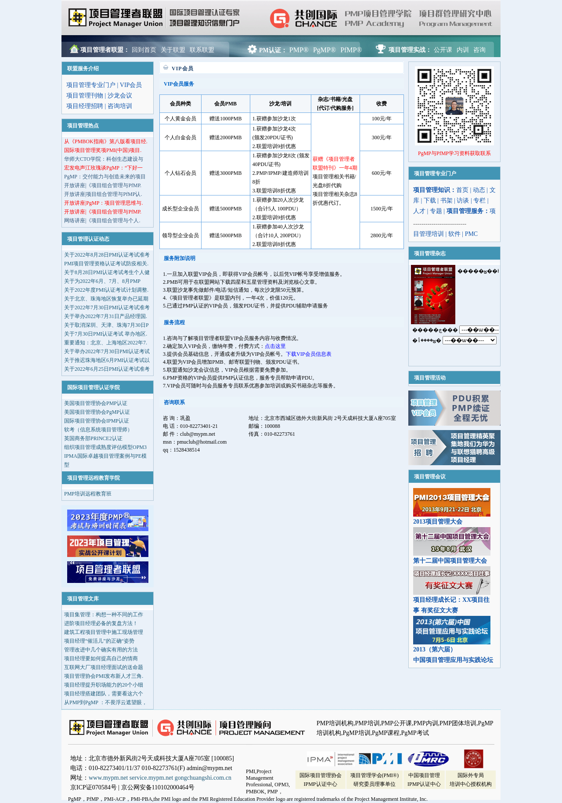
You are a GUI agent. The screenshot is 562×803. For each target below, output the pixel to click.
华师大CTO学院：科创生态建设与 (103, 159)
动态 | (481, 190)
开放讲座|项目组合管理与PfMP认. (103, 194)
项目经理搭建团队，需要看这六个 (103, 694)
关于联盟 (173, 50)
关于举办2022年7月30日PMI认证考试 (107, 351)
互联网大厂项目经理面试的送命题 (103, 667)
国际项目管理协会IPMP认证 (96, 421)
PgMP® (324, 50)
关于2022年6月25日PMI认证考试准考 (107, 369)
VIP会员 (131, 85)
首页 (462, 190)
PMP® (299, 50)
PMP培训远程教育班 (88, 494)
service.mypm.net (151, 777)
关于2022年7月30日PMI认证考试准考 (107, 307)
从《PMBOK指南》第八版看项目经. (106, 141)
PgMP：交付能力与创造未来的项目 (105, 177)
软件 (454, 234)
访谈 (463, 200)
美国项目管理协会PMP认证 (95, 403)
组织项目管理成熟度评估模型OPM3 (105, 447)
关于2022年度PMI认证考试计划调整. (106, 290)
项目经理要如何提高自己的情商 (101, 658)
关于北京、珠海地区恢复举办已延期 (106, 299)
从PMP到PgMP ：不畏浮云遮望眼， (105, 702)
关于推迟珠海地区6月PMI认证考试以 (107, 360)
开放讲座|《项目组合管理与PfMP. (102, 185)
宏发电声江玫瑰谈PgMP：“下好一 (103, 168)
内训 (463, 50)
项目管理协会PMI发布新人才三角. (103, 676)
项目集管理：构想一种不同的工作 (103, 614)
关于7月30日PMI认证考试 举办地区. (105, 334)
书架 (446, 200)
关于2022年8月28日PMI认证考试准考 (107, 255)
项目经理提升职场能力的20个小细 (103, 685)
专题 (436, 211)
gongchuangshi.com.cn (203, 777)
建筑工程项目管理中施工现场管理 (103, 632)
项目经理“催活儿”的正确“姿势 (99, 641)
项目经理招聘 (84, 106)
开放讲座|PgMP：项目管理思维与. (103, 203)
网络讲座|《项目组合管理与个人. (102, 220)
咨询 (479, 50)
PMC (471, 234)
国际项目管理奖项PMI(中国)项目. (102, 150)
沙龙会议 (120, 95)
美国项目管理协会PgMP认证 (97, 412)
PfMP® (351, 50)
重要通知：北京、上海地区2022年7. (105, 343)
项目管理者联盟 (156, 18)
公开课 (443, 50)
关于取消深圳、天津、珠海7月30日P (106, 325)
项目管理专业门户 (90, 85)
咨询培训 (120, 106)
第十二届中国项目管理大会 (450, 560)
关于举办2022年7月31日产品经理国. (105, 316)
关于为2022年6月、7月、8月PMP (102, 281)
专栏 (479, 200)
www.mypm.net (108, 777)
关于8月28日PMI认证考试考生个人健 (107, 272)
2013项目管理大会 (437, 521)
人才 (419, 211)
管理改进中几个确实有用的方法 (101, 650)
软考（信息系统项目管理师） (98, 430)
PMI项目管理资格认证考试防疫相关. (106, 263)
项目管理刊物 (84, 95)
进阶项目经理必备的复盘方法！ (101, 623)
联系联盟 (202, 50)
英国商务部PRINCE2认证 (93, 438)
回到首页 (144, 50)
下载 (430, 200)
